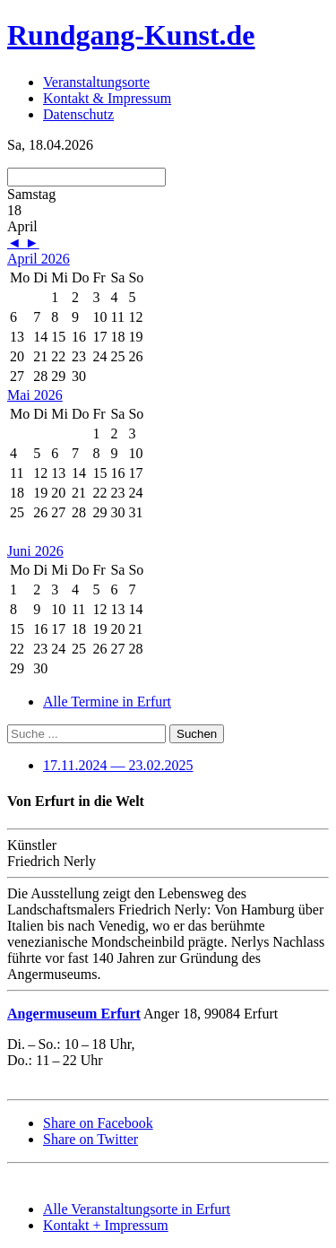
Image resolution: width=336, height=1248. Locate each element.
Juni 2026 (35, 551)
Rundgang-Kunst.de (131, 35)
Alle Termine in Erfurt (107, 701)
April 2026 (38, 258)
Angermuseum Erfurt (74, 1013)
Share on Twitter (90, 1139)
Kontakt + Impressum (105, 1225)
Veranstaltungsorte (96, 82)
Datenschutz (78, 114)
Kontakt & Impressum (107, 98)
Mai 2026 (35, 395)
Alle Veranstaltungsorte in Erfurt (136, 1209)
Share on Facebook (98, 1123)
